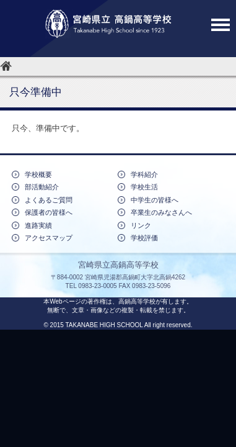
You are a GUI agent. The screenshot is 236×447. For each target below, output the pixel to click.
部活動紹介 (42, 187)
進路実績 (38, 225)
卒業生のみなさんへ (161, 212)
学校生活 (144, 187)
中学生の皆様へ (154, 200)
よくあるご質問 (48, 200)
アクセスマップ (48, 238)
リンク (141, 225)
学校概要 (38, 174)
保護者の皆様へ (48, 212)
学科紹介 (144, 174)
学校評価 (144, 238)
